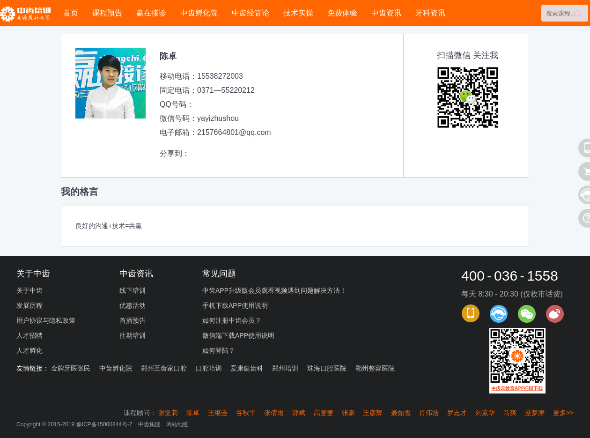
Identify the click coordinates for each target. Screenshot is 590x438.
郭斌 (298, 412)
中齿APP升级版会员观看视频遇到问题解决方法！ (274, 290)
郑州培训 (285, 368)
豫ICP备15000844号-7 (104, 424)
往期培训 (132, 335)
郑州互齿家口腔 (164, 368)
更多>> (563, 412)
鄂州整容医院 (375, 368)
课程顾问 (498, 313)
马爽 (509, 412)
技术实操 (298, 13)
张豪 (348, 412)
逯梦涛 (535, 412)
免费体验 (342, 13)
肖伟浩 (429, 412)
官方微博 (555, 313)
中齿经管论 (250, 13)
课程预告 (107, 13)
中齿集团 (149, 424)
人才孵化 (29, 350)
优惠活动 (132, 305)
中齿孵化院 (199, 13)
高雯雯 (323, 412)
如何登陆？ (218, 350)
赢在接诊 (151, 13)
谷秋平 (246, 412)
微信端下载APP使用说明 (238, 335)
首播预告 (132, 320)
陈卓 (192, 412)
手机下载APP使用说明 (235, 305)
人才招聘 (29, 335)
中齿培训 (28, 14)
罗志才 (457, 412)
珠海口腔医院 (327, 368)
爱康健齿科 (246, 368)
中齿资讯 (386, 13)
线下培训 (132, 290)
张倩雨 (274, 412)
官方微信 (526, 313)
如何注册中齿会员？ (231, 320)
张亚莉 (168, 412)
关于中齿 (29, 290)
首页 (70, 13)
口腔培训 (209, 368)
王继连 (218, 412)
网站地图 (177, 424)
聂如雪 (401, 412)
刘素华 (485, 412)
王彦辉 (373, 412)
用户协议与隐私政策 (45, 320)
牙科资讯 (430, 13)
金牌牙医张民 (70, 368)
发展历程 (29, 305)
